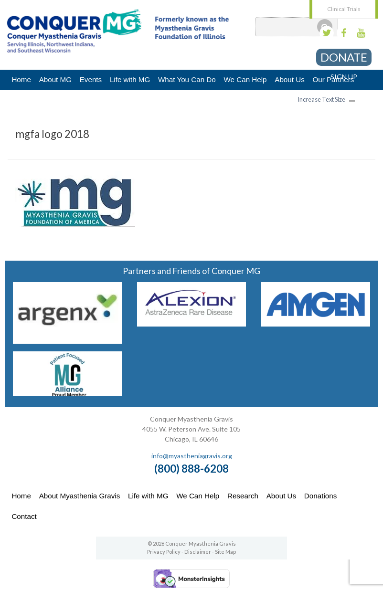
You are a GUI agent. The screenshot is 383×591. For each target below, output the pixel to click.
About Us (289, 79)
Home (21, 79)
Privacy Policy (164, 552)
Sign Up (343, 77)
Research (242, 496)
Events (91, 79)
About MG (55, 79)
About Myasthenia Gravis (79, 496)
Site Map (225, 552)
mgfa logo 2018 (52, 133)
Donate (343, 57)
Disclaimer (197, 552)
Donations (320, 496)
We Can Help (244, 79)
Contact (23, 516)
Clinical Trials (344, 8)
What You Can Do (187, 79)
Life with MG (130, 79)
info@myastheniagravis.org (191, 456)
